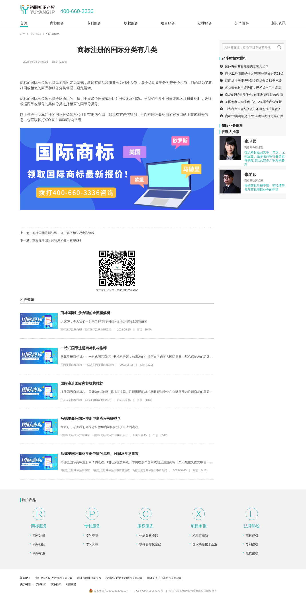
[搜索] (279, 47)
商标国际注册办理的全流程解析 (85, 313)
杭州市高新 (200, 535)
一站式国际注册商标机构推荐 (84, 348)
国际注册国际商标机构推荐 (82, 383)
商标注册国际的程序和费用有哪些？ (57, 240)
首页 (22, 34)
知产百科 (35, 34)
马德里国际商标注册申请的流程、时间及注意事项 (100, 454)
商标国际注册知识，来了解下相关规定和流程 (63, 233)
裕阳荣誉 (71, 584)
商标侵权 (252, 535)
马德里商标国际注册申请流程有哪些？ (91, 418)
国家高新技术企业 (204, 544)
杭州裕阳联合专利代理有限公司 (124, 578)
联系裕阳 (56, 584)
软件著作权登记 (150, 544)
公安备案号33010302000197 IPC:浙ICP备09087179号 (126, 590)
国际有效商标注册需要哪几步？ (247, 66)
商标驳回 (39, 544)
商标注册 (39, 535)
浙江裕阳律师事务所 (89, 578)
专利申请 (92, 535)
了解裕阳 (40, 584)
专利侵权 (252, 544)
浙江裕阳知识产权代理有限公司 (54, 578)
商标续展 (39, 553)
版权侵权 (252, 553)
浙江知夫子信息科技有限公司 (164, 578)
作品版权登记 (148, 535)
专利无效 (92, 544)
